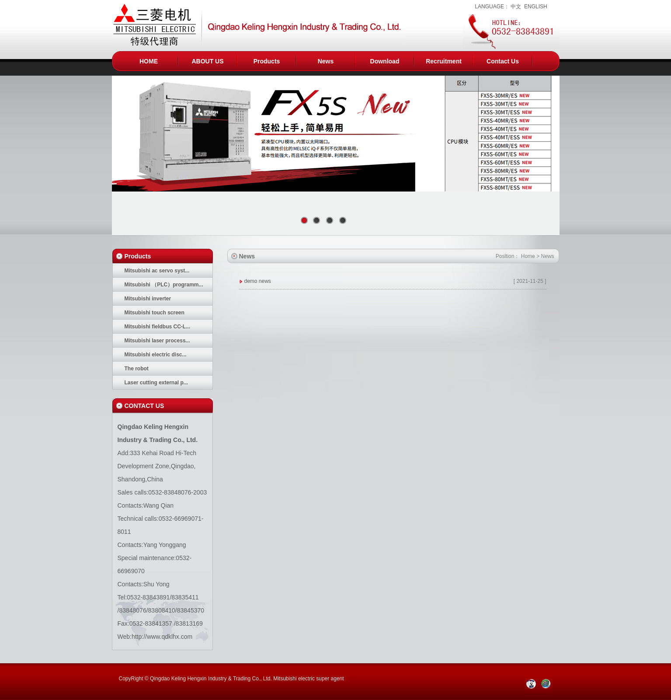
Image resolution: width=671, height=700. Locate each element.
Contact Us (503, 61)
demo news (257, 281)
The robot (137, 369)
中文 (516, 6)
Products (267, 61)
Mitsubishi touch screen (154, 313)
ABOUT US (207, 61)
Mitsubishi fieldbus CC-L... (158, 327)
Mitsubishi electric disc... (156, 355)
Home (528, 256)
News (326, 61)
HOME (148, 61)
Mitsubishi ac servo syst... (157, 271)
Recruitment (444, 61)
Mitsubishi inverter (148, 299)
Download (385, 61)
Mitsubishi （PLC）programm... (164, 285)
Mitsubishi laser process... (157, 341)
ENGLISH (535, 6)
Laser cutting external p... (156, 383)
